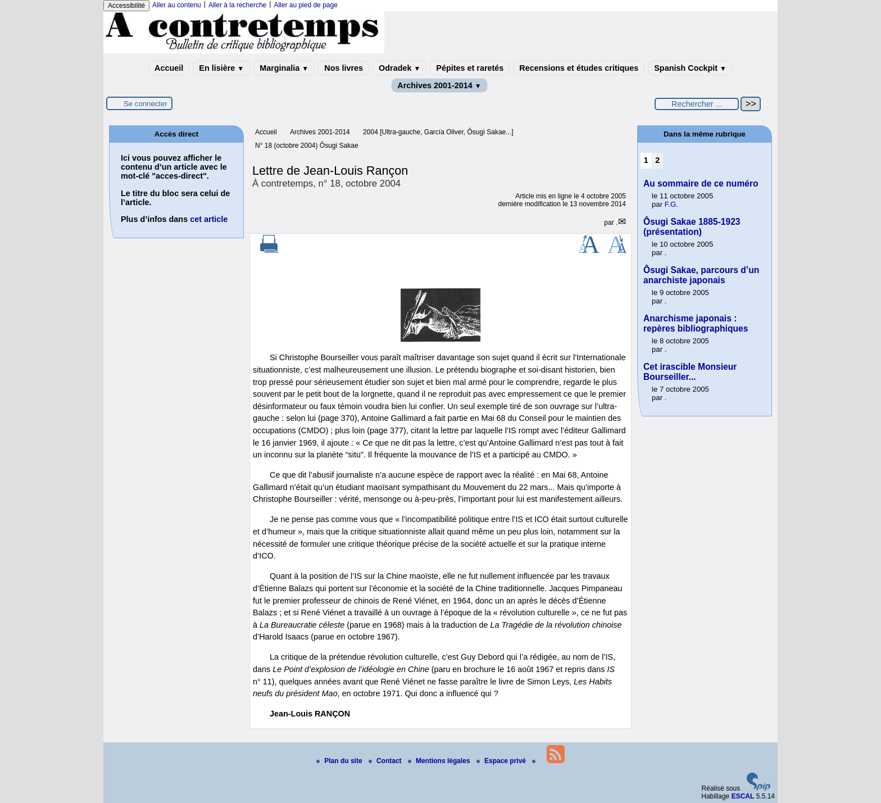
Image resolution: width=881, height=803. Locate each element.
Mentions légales (440, 761)
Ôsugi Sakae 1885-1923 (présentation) (692, 227)
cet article (209, 219)
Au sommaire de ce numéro (701, 183)
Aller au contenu (176, 5)
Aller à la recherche (237, 5)
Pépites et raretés (469, 67)
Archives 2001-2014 (439, 85)
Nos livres (343, 67)
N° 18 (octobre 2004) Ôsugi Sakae (306, 145)
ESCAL (743, 796)
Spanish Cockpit (690, 67)
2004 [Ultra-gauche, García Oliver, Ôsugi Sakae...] (438, 132)
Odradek (399, 67)
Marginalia (284, 67)
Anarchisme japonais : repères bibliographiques (695, 323)
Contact (386, 761)
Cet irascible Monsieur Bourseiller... (690, 372)
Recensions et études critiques (578, 67)
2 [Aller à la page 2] (657, 160)
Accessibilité (126, 6)
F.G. (671, 204)
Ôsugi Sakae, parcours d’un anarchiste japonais (701, 275)
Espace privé (502, 761)
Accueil (169, 67)
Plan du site (340, 761)
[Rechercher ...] (697, 104)
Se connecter (145, 103)
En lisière (221, 67)
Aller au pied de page (305, 5)
